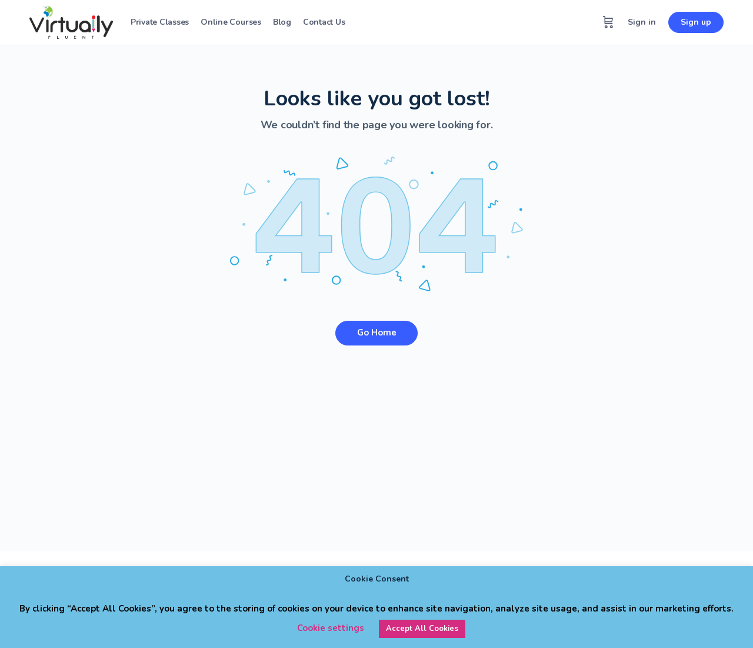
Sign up (696, 22)
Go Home (377, 332)
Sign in (642, 22)
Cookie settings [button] (330, 628)
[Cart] (608, 22)
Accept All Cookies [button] (422, 628)
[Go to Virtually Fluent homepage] (71, 21)
